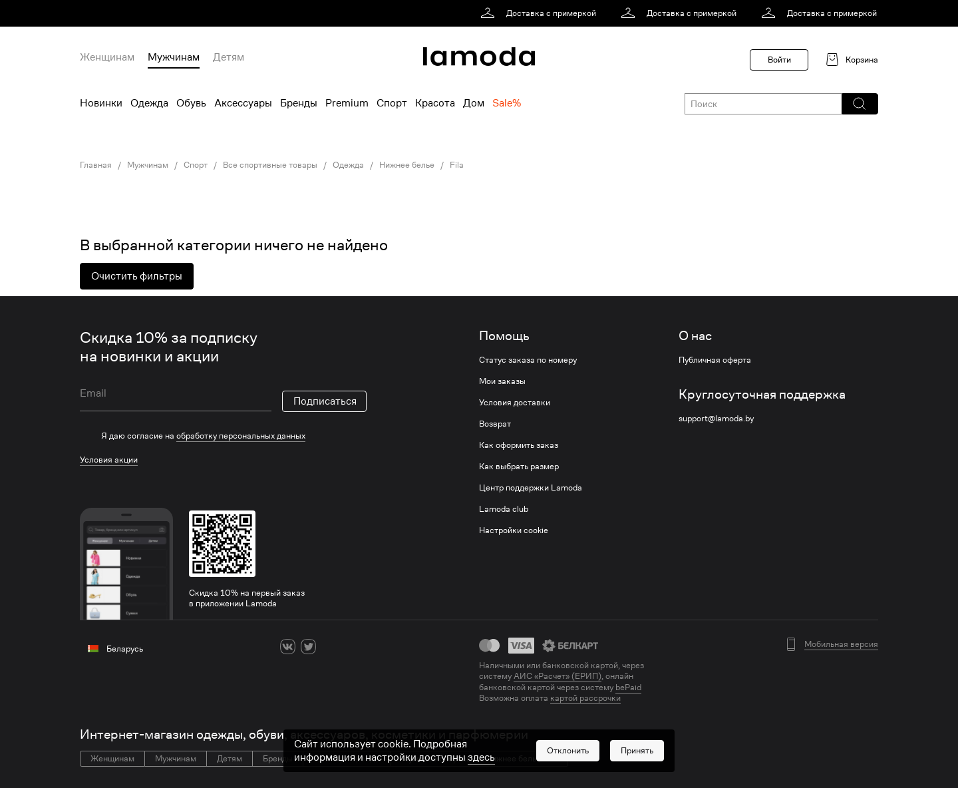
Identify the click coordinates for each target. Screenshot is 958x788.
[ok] (329, 646)
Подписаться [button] (325, 401)
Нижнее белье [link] (406, 165)
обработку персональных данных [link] (240, 435)
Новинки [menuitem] (101, 103)
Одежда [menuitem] (149, 103)
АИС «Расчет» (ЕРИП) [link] (557, 676)
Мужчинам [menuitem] (174, 57)
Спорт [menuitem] (392, 103)
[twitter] (308, 646)
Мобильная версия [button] (841, 644)
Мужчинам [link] (147, 165)
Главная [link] (96, 165)
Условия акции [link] (109, 459)
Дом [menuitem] (473, 103)
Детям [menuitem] (228, 57)
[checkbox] (223, 436)
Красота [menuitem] (435, 103)
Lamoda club (503, 509)
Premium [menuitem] (347, 103)
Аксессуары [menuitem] (243, 103)
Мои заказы (502, 381)
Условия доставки (514, 402)
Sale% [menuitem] (506, 103)
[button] (859, 103)
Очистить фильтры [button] (136, 276)
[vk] (287, 646)
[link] (540, 13)
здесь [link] (481, 762)
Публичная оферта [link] (715, 360)
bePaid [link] (628, 687)
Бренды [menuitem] (298, 103)
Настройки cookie (513, 530)
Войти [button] (779, 59)
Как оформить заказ (518, 445)
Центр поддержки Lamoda (530, 488)
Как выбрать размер (519, 466)
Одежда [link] (348, 165)
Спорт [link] (196, 165)
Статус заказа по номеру (528, 360)
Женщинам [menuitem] (107, 57)
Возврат (495, 424)
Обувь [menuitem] (191, 103)
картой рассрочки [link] (585, 697)
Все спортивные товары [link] (270, 165)
